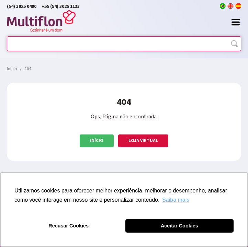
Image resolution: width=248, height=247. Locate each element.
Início (96, 141)
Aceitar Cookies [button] (179, 225)
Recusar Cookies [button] (68, 225)
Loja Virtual (143, 141)
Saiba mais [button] (175, 200)
